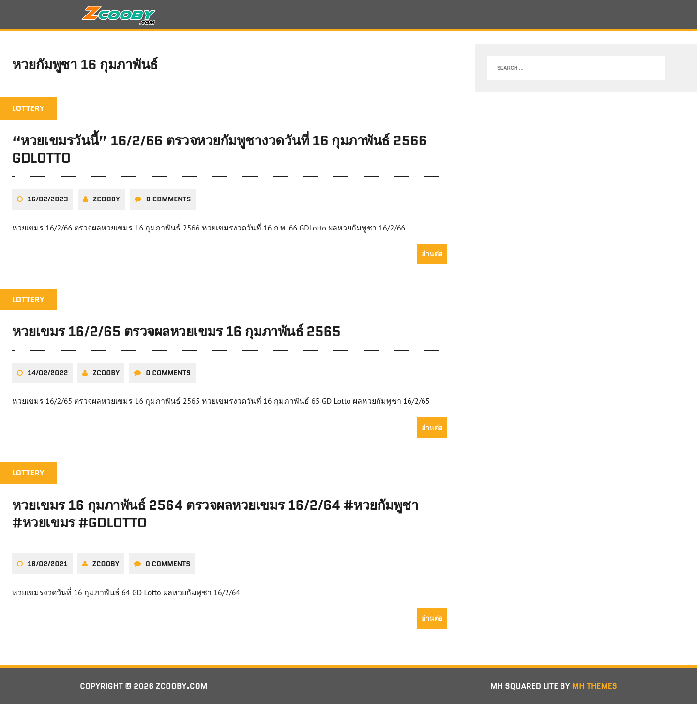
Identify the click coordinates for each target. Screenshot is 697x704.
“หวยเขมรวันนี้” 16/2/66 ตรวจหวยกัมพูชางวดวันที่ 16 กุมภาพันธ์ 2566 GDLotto (219, 149)
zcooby (106, 199)
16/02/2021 (48, 563)
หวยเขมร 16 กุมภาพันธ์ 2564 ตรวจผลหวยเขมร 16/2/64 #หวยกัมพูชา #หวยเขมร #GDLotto (215, 513)
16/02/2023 (48, 199)
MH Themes (594, 685)
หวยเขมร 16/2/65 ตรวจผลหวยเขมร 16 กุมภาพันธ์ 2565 (176, 331)
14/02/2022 (48, 373)
